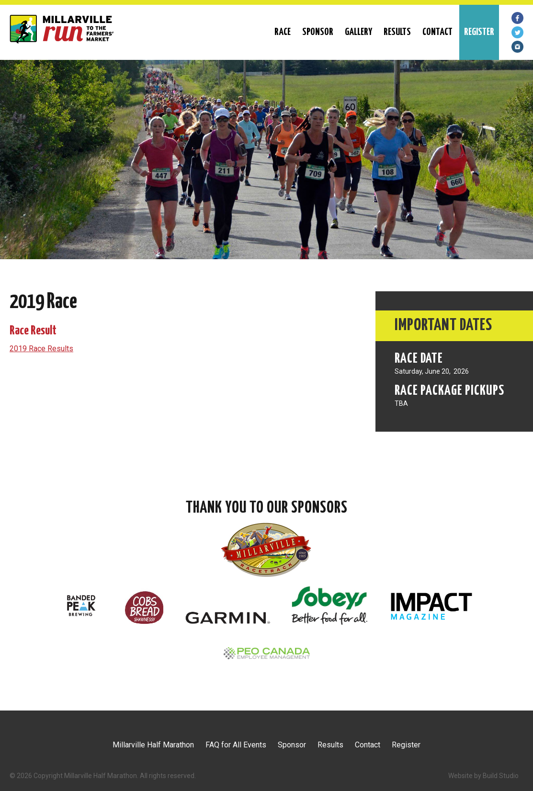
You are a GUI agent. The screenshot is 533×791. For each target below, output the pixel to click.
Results (397, 32)
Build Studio (501, 776)
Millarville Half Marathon (153, 744)
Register (406, 744)
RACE (282, 32)
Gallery (358, 32)
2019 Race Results (41, 348)
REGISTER (479, 32)
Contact (437, 32)
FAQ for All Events (235, 744)
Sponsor (317, 32)
